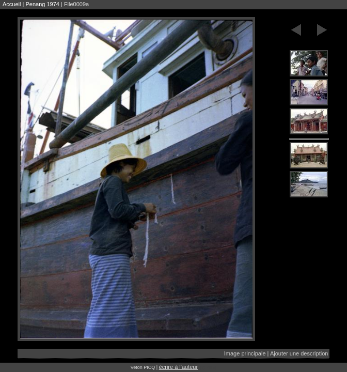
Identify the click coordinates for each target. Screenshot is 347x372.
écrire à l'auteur (178, 367)
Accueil (12, 4)
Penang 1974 (42, 4)
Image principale (245, 353)
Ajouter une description (299, 353)
